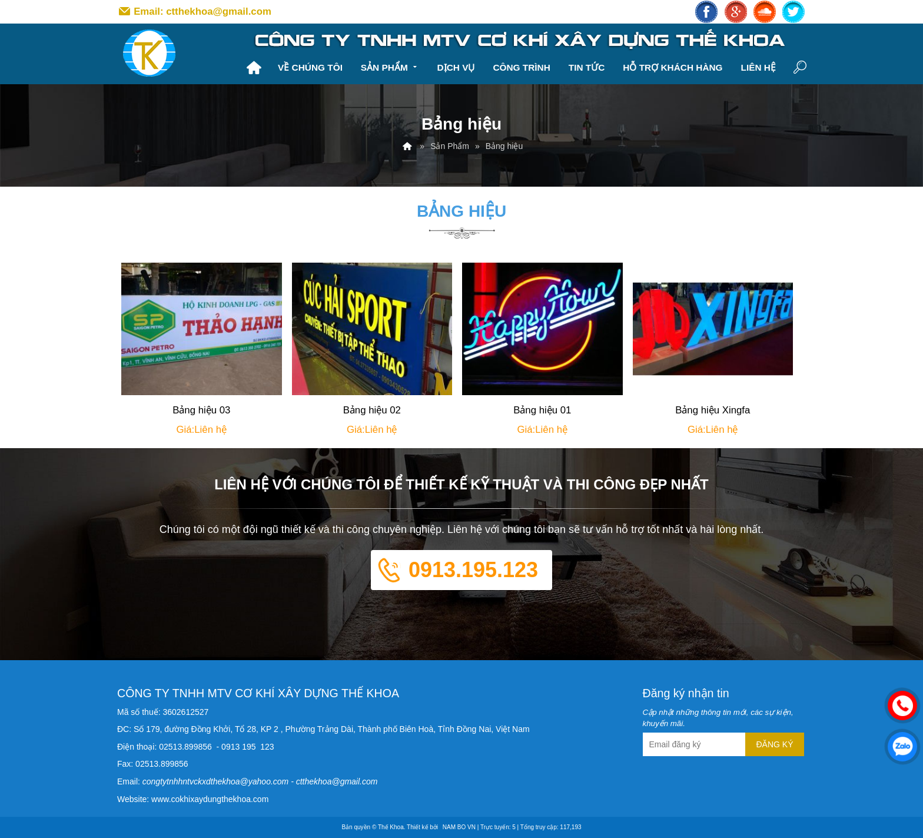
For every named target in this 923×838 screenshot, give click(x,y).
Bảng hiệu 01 (542, 410)
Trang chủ (253, 67)
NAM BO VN (459, 827)
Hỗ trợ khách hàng (672, 67)
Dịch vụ (456, 67)
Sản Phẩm (390, 66)
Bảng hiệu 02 (372, 410)
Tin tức (587, 67)
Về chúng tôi (310, 67)
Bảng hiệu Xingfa (712, 410)
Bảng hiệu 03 (201, 410)
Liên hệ (758, 67)
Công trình (521, 67)
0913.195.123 (473, 570)
